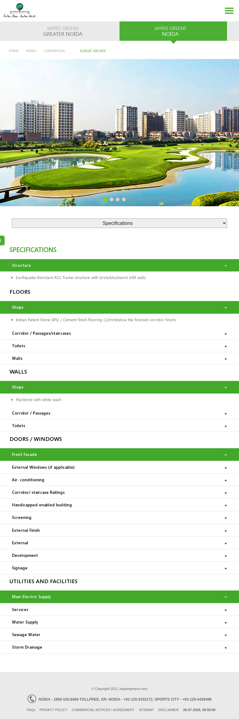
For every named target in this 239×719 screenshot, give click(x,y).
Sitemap (146, 710)
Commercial (54, 50)
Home (14, 50)
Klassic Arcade (93, 50)
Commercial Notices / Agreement (103, 710)
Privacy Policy (53, 710)
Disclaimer (168, 710)
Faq (31, 710)
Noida (31, 50)
